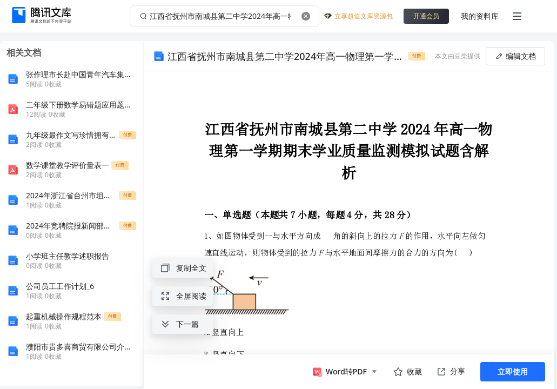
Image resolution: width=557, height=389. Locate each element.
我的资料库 (480, 16)
